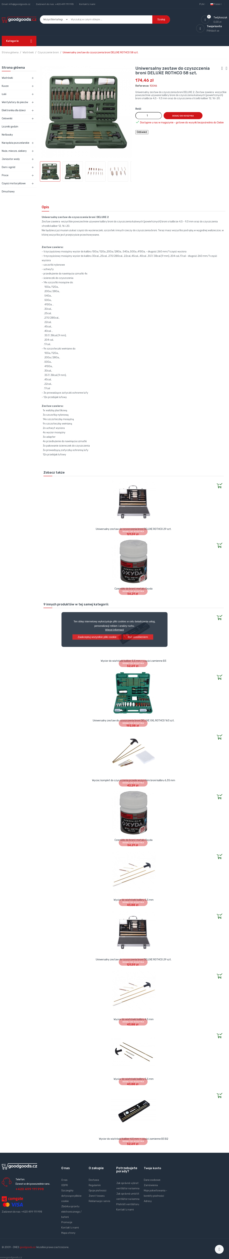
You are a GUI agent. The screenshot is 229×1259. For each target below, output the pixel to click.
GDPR (64, 1185)
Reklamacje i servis (99, 1201)
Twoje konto (152, 1168)
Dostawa (94, 1180)
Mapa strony (68, 1232)
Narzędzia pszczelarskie (15, 142)
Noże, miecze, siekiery (14, 150)
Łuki (4, 94)
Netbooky (7, 134)
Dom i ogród (8, 167)
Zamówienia (151, 1185)
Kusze (5, 86)
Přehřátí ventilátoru (127, 1204)
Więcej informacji (114, 629)
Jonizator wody (11, 159)
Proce (5, 175)
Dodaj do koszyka (183, 116)
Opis (45, 207)
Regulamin (95, 1185)
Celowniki (7, 118)
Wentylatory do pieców (15, 102)
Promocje (66, 1222)
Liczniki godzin (10, 126)
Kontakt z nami (87, 4)
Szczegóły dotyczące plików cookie (71, 1196)
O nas (64, 1180)
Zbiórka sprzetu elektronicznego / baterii (71, 1212)
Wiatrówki (7, 77)
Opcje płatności (97, 1190)
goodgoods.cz (28, 1247)
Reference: (142, 85)
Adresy (148, 1201)
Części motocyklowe (14, 183)
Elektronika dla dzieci (14, 110)
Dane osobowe (152, 1180)
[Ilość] (148, 115)
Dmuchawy (8, 191)
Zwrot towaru (97, 1195)
